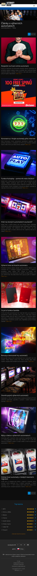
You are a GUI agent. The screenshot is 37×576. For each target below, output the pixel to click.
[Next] (34, 34)
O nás (18, 561)
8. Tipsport (4, 530)
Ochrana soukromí (19, 564)
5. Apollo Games (6, 521)
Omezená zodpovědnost (18, 566)
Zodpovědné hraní (18, 563)
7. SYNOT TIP (5, 527)
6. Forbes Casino (6, 524)
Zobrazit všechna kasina (18, 534)
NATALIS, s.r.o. (18, 570)
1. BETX (4, 509)
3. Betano (4, 515)
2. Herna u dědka (6, 512)
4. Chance (4, 518)
